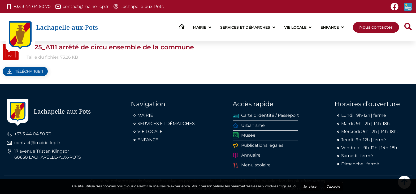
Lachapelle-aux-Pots (67, 27)
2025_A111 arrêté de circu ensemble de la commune (110, 47)
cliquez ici (287, 186)
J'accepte (333, 186)
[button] (202, 27)
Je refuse (310, 186)
